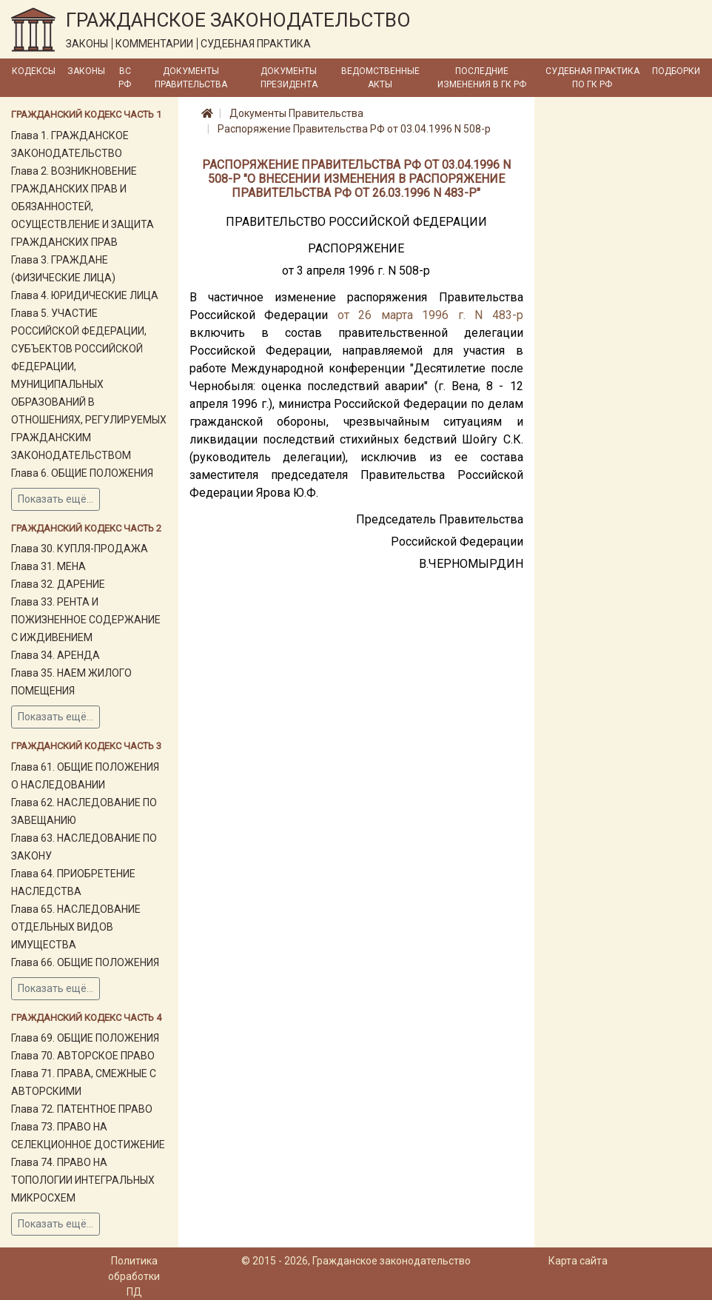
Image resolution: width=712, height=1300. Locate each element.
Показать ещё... (55, 499)
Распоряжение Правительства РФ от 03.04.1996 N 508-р (354, 129)
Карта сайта (578, 1261)
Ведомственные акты (380, 78)
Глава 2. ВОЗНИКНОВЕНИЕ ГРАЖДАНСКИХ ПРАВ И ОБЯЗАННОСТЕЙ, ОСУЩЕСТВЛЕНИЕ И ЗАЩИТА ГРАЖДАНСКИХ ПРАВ (82, 206)
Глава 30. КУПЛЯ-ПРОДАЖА (79, 548)
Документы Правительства (191, 78)
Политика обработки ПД (134, 1276)
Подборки (676, 71)
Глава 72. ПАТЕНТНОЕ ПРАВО (81, 1109)
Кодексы (34, 71)
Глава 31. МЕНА (48, 566)
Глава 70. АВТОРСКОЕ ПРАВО (83, 1056)
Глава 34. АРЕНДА (55, 655)
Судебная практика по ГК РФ (592, 78)
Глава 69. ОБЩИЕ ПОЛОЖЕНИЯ (85, 1038)
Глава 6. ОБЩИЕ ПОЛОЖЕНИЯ (82, 473)
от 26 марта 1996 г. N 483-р (430, 315)
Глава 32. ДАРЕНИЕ (58, 584)
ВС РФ (124, 78)
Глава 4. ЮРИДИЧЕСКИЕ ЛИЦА (84, 295)
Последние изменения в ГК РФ (481, 78)
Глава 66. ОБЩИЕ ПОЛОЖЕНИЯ (85, 962)
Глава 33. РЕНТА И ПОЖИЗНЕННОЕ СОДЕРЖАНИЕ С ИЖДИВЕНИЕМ (86, 619)
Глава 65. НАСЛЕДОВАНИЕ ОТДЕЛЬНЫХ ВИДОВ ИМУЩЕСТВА (76, 927)
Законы (86, 71)
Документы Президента (289, 78)
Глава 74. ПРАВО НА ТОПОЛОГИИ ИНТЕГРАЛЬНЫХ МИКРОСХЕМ (83, 1180)
